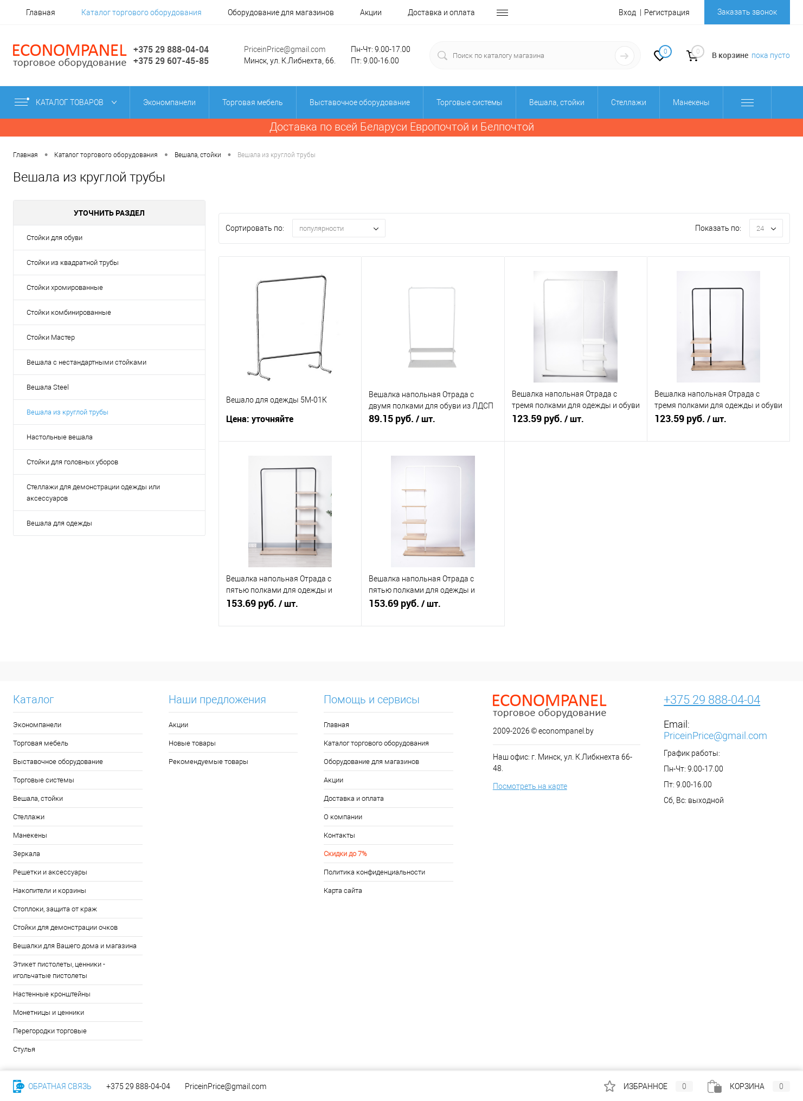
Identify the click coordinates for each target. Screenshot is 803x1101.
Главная (40, 12)
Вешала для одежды (59, 523)
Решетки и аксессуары (50, 872)
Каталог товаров (68, 102)
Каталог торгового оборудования (141, 12)
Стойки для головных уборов (72, 462)
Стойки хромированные (65, 287)
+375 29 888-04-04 (171, 49)
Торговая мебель (40, 743)
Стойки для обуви (54, 238)
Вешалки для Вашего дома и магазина (75, 946)
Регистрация (667, 12)
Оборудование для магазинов (281, 12)
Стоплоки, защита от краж (55, 909)
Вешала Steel (48, 387)
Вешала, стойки (38, 798)
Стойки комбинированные (69, 312)
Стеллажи (28, 817)
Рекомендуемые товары (208, 761)
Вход (627, 12)
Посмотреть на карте (530, 786)
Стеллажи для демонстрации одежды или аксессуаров (93, 492)
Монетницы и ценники (48, 1012)
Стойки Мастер (51, 337)
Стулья (24, 1049)
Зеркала (26, 854)
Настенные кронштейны (52, 994)
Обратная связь (52, 1086)
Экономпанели (37, 725)
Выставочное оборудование (58, 761)
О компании (343, 817)
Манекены (30, 835)
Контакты (339, 835)
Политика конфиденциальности (374, 872)
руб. (433, 425)
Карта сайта (343, 890)
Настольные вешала (60, 437)
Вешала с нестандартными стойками (86, 362)
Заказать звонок (747, 12)
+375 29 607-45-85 (171, 61)
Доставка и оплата (441, 12)
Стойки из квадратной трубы (73, 262)
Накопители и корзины (49, 890)
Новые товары (192, 743)
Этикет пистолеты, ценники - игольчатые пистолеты (59, 970)
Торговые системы (43, 780)
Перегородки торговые (50, 1031)
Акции (371, 12)
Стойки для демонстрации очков (65, 927)
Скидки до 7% (345, 854)
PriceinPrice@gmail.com (284, 49)
